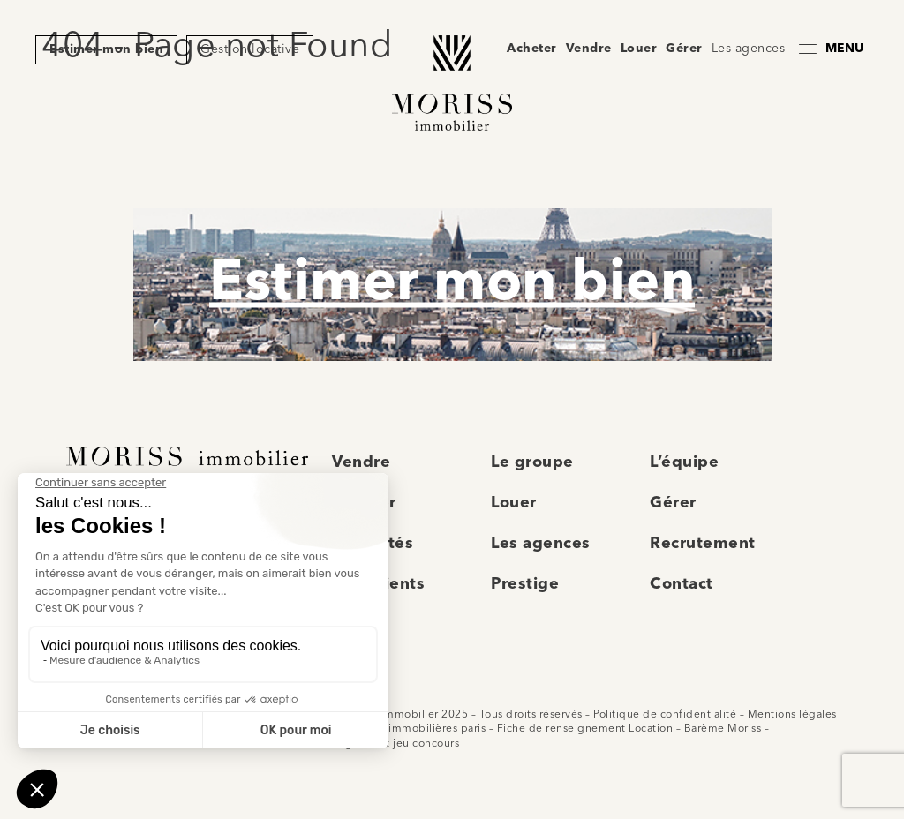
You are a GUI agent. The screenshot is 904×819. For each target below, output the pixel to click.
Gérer (684, 48)
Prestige (525, 584)
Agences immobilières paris (413, 729)
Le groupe (532, 462)
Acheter (532, 48)
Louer (639, 48)
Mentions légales (792, 715)
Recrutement (703, 544)
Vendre (589, 48)
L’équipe (684, 462)
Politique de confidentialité (664, 715)
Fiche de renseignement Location (585, 729)
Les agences (749, 48)
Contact (681, 584)
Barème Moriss (723, 729)
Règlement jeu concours (395, 744)
